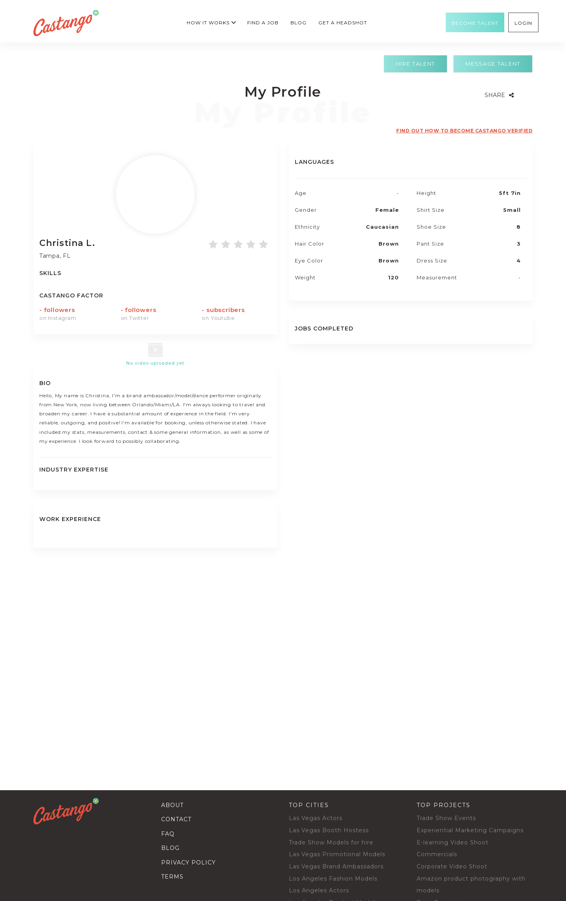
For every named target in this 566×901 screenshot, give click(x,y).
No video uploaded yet (155, 363)
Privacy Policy (188, 862)
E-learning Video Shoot (453, 842)
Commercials (437, 854)
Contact (176, 819)
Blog (298, 22)
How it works (208, 22)
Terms (172, 876)
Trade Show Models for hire (331, 842)
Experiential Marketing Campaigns (470, 830)
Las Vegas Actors (315, 818)
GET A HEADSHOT (342, 22)
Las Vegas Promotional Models (337, 854)
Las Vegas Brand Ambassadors (336, 866)
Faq (168, 833)
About (172, 805)
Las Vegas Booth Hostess (329, 830)
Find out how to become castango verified (464, 131)
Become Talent (475, 23)
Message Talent (492, 64)
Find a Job (263, 22)
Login (523, 23)
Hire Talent (415, 64)
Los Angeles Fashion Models (333, 878)
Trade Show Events (446, 818)
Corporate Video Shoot (452, 866)
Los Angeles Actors (319, 890)
